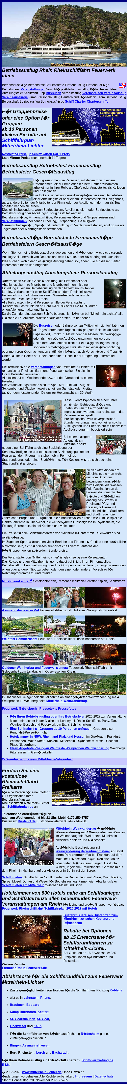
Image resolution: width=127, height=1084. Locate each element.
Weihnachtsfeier (98, 851)
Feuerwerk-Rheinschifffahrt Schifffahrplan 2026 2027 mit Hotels (50, 908)
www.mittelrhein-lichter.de (42, 1072)
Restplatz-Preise (14, 154)
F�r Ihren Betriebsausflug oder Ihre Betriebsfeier (47, 716)
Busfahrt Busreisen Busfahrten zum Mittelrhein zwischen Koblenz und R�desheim (91, 919)
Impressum (83, 1076)
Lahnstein (30, 997)
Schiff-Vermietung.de (97, 1060)
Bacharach (60, 1052)
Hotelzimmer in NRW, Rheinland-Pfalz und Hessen (47, 736)
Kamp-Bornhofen (23, 1012)
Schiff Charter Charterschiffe (87, 101)
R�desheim (90, 1033)
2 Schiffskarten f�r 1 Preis (49, 154)
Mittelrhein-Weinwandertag (66, 701)
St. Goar (43, 1019)
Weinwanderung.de (70, 851)
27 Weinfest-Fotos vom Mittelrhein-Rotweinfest (37, 759)
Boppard (32, 1004)
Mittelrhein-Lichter (17, 581)
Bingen (15, 1045)
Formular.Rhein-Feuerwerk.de (24, 968)
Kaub (37, 1026)
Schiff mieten (12, 877)
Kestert (43, 1012)
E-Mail (6, 1064)
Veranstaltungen (33, 89)
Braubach (17, 1004)
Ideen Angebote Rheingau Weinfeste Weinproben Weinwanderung (59, 748)
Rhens (45, 997)
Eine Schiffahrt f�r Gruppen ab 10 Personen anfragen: (51, 728)
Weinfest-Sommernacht (19, 639)
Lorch (40, 1052)
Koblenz (116, 990)
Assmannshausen (36, 1045)
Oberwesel (18, 1026)
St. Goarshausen (22, 1019)
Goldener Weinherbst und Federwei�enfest (35, 667)
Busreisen (53, 93)
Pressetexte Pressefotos (57, 708)
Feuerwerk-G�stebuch (19, 708)
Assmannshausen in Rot (20, 610)
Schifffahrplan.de (20, 806)
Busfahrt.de (27, 821)
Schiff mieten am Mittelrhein (23, 885)
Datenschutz (103, 1076)
